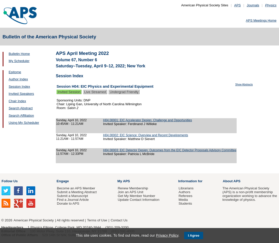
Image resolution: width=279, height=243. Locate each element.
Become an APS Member (76, 188)
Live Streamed (95, 92)
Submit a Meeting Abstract (77, 192)
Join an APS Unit (130, 192)
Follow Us (10, 181)
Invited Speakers (21, 94)
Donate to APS (68, 203)
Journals (253, 5)
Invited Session (69, 92)
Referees (186, 196)
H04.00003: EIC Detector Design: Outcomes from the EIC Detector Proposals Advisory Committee (169, 150)
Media (183, 200)
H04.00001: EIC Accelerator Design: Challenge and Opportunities (147, 120)
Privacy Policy (167, 235)
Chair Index (17, 101)
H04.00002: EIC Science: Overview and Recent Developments (145, 135)
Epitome (15, 72)
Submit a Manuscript (72, 196)
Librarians (186, 188)
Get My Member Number (136, 196)
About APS (231, 181)
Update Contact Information (138, 200)
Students (185, 203)
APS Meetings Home (261, 20)
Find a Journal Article (73, 200)
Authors (184, 192)
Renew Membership (133, 188)
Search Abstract (21, 108)
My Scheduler (19, 61)
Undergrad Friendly (124, 92)
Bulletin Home (19, 54)
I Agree (193, 235)
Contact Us (119, 220)
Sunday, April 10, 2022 (71, 120)
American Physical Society (34, 220)
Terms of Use (97, 220)
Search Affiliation (21, 115)
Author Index (18, 79)
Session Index (19, 86)
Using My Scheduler (24, 123)
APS (237, 5)
